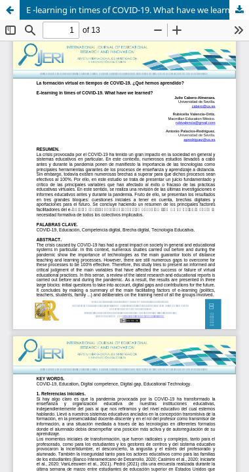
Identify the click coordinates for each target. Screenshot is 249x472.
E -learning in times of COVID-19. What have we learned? (135, 10)
